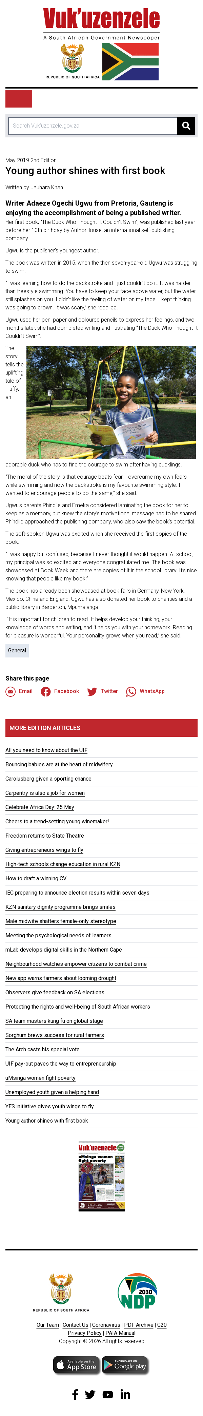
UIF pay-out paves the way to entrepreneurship (60, 1063)
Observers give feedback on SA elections (54, 992)
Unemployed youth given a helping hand (52, 1092)
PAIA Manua (119, 1333)
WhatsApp (145, 691)
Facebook (60, 692)
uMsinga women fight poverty (40, 1078)
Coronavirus (106, 1325)
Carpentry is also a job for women (45, 793)
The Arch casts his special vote (42, 1049)
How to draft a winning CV (35, 878)
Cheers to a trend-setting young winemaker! (57, 821)
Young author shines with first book (46, 1120)
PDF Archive (139, 1325)
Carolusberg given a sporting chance (48, 779)
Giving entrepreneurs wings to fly (44, 850)
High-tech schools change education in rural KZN (62, 864)
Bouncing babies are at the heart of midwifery (59, 764)
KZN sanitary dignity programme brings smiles (60, 907)
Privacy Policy (85, 1333)
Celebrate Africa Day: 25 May (39, 807)
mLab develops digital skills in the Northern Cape (63, 949)
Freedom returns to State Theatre (44, 836)
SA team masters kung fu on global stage (54, 1021)
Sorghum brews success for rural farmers (54, 1035)
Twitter (102, 692)
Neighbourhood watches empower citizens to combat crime (76, 964)
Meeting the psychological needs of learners (58, 935)
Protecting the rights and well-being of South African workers (77, 1006)
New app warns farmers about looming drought (60, 978)
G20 (162, 1325)
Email (19, 692)
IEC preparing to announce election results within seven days (77, 892)
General (17, 650)
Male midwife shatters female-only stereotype (60, 921)
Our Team (48, 1325)
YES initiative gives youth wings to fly (49, 1106)
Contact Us (75, 1325)
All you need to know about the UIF (46, 750)
